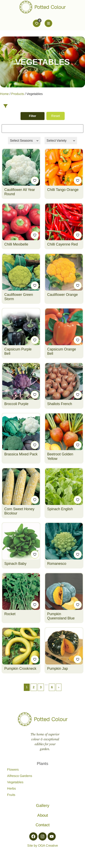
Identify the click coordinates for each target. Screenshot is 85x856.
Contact (43, 825)
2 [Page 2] (34, 687)
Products (17, 94)
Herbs (11, 788)
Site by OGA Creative (42, 845)
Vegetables (15, 782)
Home (4, 94)
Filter (32, 116)
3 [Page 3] (41, 687)
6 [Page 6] (52, 687)
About (42, 815)
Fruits (11, 795)
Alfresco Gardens (19, 776)
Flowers (13, 769)
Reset (55, 116)
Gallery (42, 805)
